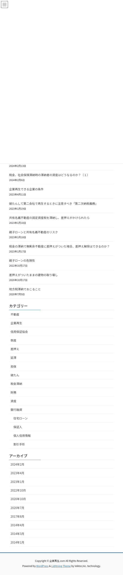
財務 (13, 392)
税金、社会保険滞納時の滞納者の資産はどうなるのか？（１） (49, 175)
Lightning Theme (61, 566)
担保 (13, 366)
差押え (15, 349)
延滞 (13, 357)
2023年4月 (17, 473)
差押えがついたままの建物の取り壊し (33, 275)
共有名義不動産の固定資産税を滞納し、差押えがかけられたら (49, 218)
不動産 (15, 314)
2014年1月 (17, 542)
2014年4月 (17, 525)
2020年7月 (17, 508)
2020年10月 (18, 499)
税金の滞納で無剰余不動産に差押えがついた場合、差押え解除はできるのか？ (59, 246)
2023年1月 (17, 482)
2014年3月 (17, 534)
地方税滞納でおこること (25, 289)
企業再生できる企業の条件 (26, 189)
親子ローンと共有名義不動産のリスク (33, 232)
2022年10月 (18, 490)
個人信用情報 (22, 435)
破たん (15, 375)
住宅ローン (21, 418)
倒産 (13, 340)
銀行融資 (16, 410)
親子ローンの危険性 (22, 260)
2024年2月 (17, 464)
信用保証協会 (19, 332)
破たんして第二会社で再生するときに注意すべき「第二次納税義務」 (53, 203)
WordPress (42, 566)
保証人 (18, 427)
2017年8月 (17, 516)
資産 (13, 401)
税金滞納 (16, 384)
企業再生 (16, 323)
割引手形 (19, 444)
